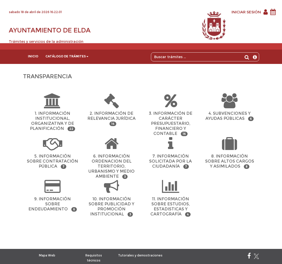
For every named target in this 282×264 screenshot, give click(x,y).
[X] (256, 257)
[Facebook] (249, 257)
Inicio (33, 56)
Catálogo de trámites (66, 56)
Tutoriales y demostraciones (140, 255)
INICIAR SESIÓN (246, 12)
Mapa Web (47, 255)
